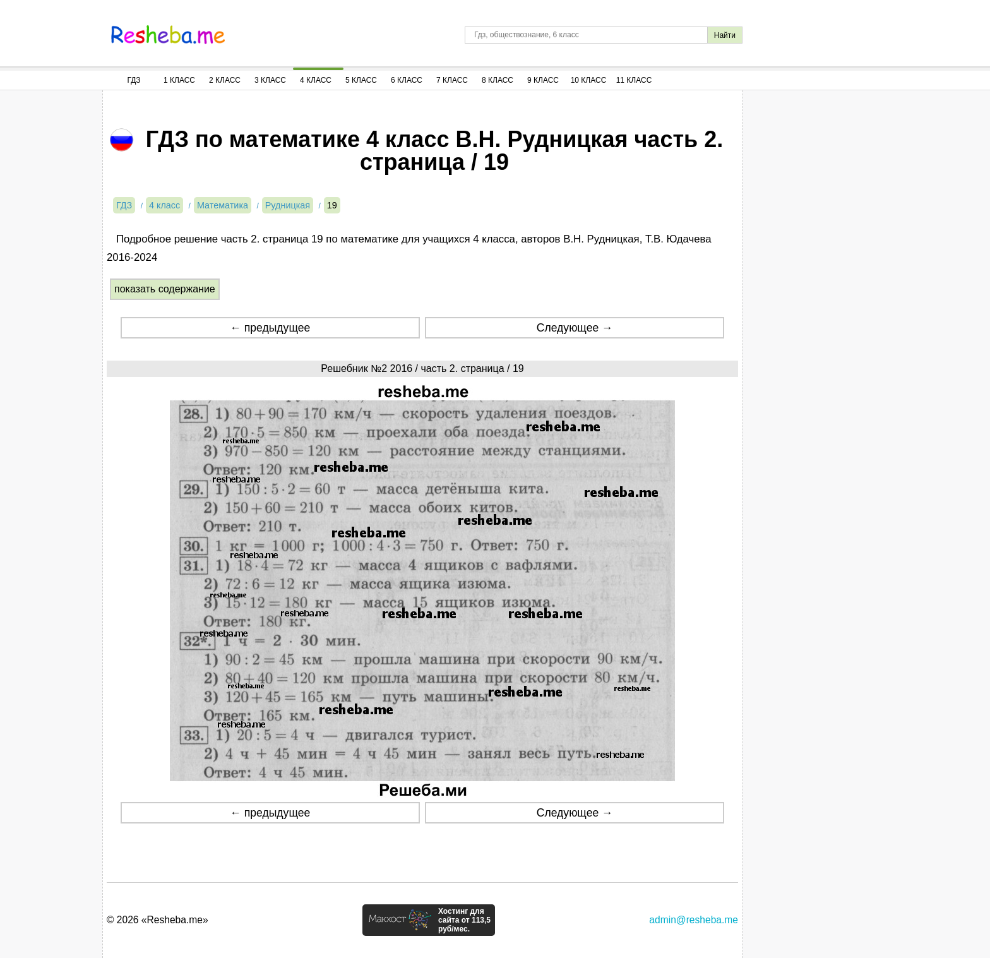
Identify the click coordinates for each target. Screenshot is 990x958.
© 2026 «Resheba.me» (157, 919)
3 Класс (270, 80)
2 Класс (225, 80)
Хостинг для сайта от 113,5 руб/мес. (464, 920)
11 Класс (634, 80)
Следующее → (575, 327)
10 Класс (589, 80)
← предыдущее (270, 327)
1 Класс (179, 80)
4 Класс (315, 80)
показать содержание (164, 289)
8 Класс (497, 80)
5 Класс (361, 80)
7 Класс (452, 80)
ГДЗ (133, 80)
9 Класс (543, 80)
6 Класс (406, 80)
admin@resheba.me (693, 919)
